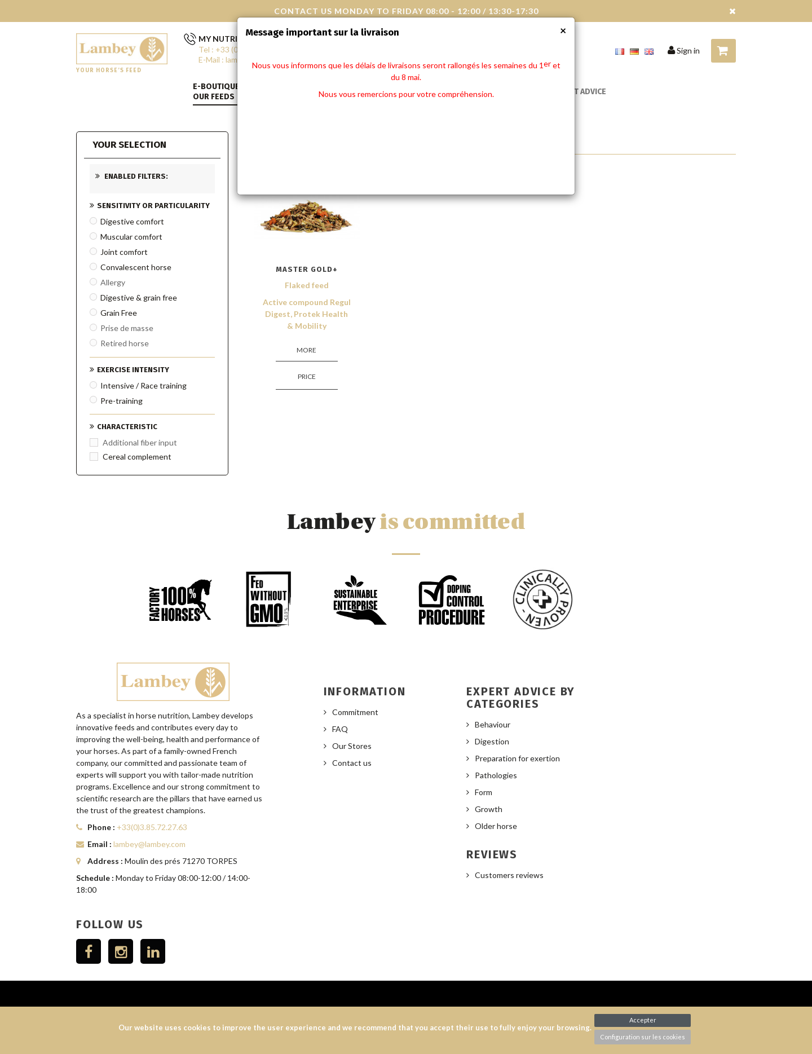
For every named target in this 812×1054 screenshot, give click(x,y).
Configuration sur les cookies (642, 1036)
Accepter (642, 1020)
